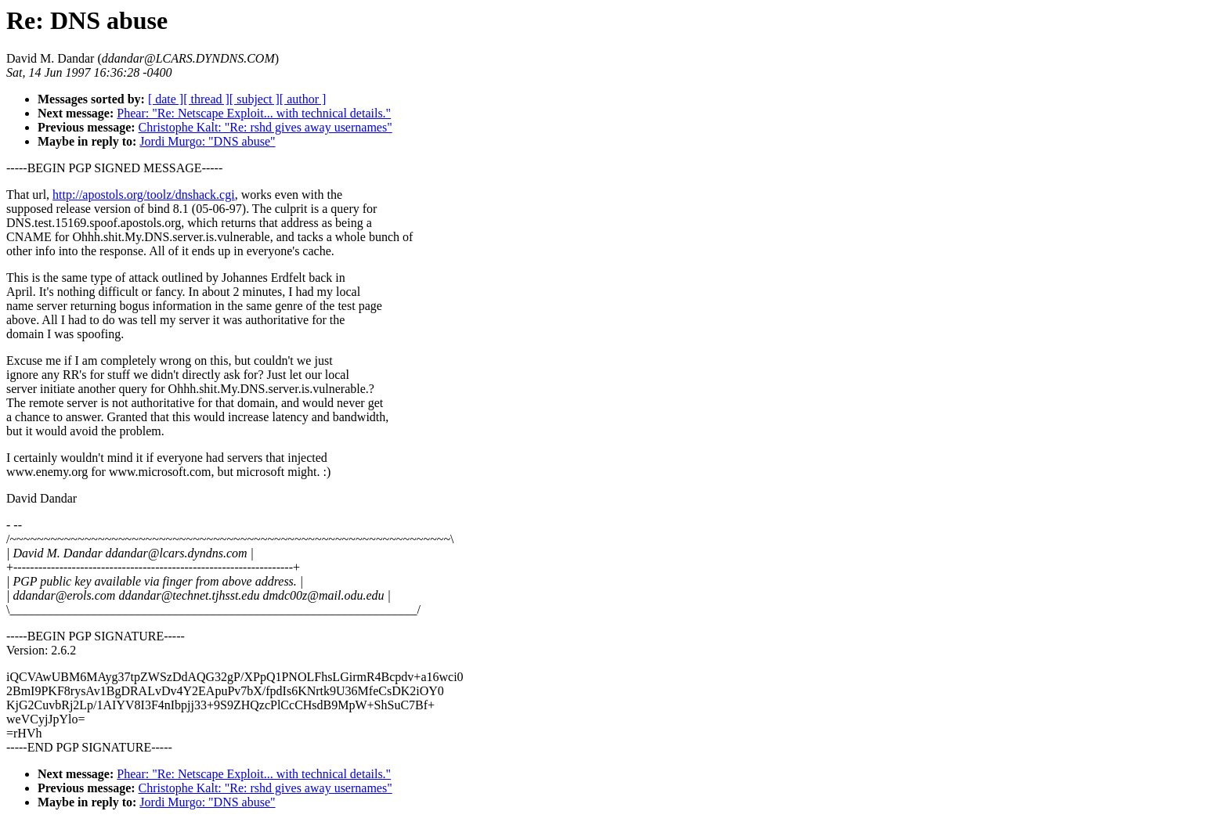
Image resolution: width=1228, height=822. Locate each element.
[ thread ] (206, 99)
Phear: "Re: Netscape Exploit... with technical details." (254, 113)
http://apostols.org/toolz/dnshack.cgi (143, 194)
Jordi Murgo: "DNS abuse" (207, 141)
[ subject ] (254, 99)
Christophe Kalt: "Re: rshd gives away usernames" (265, 127)
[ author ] (303, 99)
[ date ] (165, 99)
